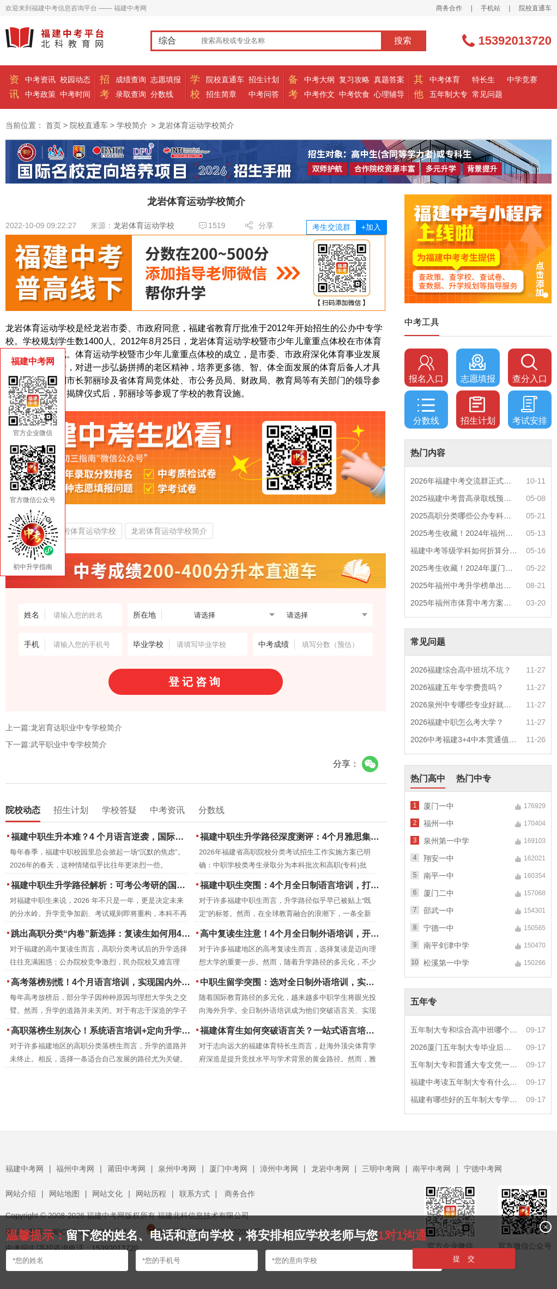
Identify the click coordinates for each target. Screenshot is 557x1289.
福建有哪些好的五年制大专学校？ (464, 1099)
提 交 (464, 1259)
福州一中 (438, 823)
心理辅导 (389, 94)
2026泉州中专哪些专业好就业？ (464, 704)
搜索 (402, 40)
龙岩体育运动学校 (143, 225)
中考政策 (40, 94)
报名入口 (426, 368)
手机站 (490, 8)
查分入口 (529, 368)
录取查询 (131, 94)
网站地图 (64, 1193)
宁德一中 (438, 928)
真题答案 (389, 79)
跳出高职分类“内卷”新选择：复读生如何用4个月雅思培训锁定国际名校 (101, 933)
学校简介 (132, 125)
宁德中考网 (483, 1168)
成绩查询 (131, 79)
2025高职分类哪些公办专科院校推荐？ (464, 515)
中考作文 (319, 94)
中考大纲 (319, 79)
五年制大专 (448, 94)
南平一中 (438, 875)
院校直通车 (535, 8)
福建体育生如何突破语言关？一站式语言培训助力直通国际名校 (291, 1030)
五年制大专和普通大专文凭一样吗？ (464, 1064)
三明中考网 (381, 1168)
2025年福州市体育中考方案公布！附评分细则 (464, 602)
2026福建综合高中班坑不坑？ (460, 669)
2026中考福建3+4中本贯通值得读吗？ (464, 739)
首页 (53, 125)
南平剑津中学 (446, 945)
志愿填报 (165, 79)
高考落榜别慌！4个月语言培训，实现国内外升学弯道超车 (101, 982)
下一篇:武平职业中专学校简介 (56, 744)
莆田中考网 (126, 1168)
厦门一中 (438, 806)
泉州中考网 (177, 1168)
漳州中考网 (279, 1168)
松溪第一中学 (446, 962)
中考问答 (264, 94)
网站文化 (107, 1193)
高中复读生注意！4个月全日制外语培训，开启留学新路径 (291, 933)
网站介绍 (20, 1193)
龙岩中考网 (330, 1168)
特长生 (483, 79)
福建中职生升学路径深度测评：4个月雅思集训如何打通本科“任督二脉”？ (291, 836)
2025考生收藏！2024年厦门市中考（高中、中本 (464, 568)
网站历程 (151, 1193)
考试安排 (529, 410)
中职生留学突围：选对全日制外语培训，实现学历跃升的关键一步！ (291, 982)
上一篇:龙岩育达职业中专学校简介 (63, 727)
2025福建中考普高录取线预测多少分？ (464, 498)
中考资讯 (40, 79)
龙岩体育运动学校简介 (169, 531)
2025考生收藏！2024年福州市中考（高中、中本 (464, 533)
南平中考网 (432, 1168)
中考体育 (444, 79)
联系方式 (194, 1193)
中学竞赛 (522, 79)
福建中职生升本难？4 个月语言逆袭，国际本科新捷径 (101, 836)
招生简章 (221, 94)
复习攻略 (354, 79)
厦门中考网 (228, 1168)
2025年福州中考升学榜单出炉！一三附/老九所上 (464, 585)
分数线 (161, 94)
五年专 (423, 1001)
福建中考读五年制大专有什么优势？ (464, 1082)
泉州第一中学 (446, 840)
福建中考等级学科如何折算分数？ (464, 550)
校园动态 (75, 79)
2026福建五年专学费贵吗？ (457, 687)
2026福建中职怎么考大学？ (457, 722)
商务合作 (449, 8)
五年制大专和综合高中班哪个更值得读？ (464, 1029)
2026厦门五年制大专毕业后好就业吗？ (464, 1047)
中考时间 (75, 94)
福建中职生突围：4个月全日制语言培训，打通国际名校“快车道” (291, 885)
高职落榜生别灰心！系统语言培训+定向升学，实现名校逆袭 (101, 1030)
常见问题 (487, 94)
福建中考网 (24, 1168)
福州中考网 (75, 1168)
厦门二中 (438, 893)
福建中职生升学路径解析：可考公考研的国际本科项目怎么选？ (101, 885)
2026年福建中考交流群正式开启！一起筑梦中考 (464, 480)
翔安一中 (438, 858)
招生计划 (264, 79)
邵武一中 (438, 910)
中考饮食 (354, 94)
